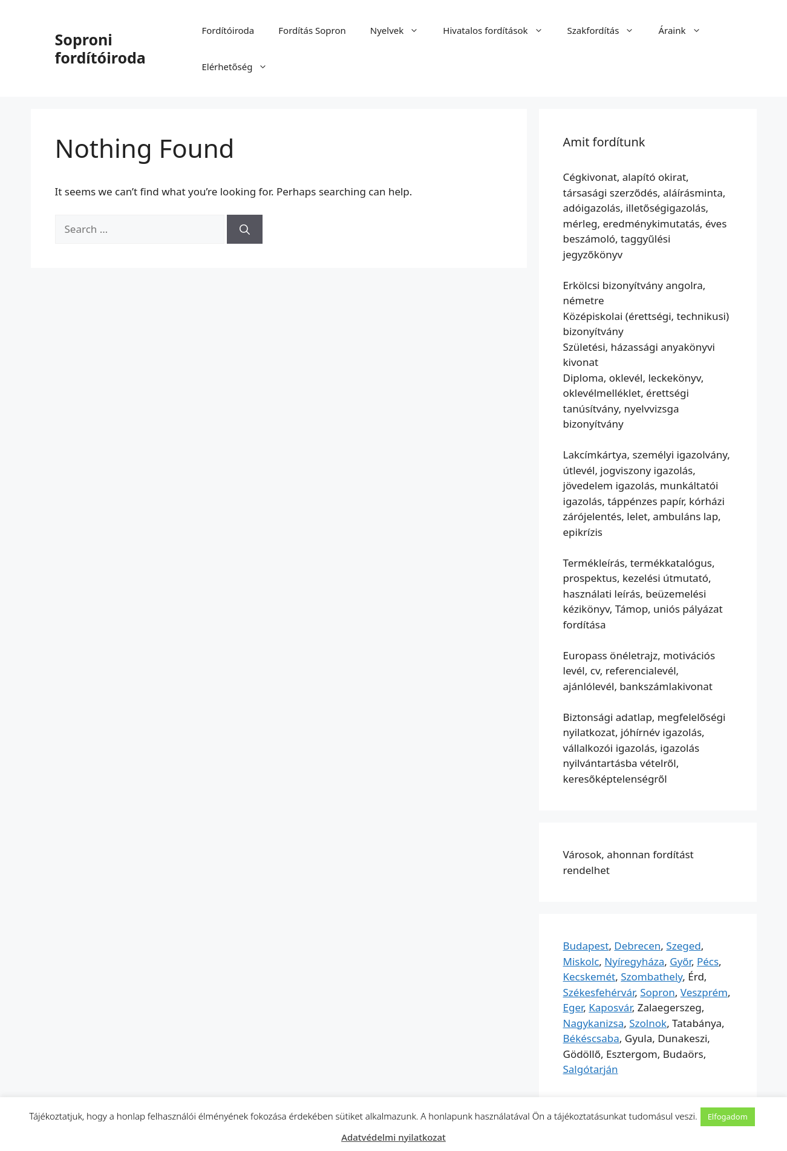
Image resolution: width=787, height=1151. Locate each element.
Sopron (657, 992)
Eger (573, 1007)
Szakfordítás (607, 30)
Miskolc (581, 961)
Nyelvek (400, 30)
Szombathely (651, 976)
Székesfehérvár (599, 992)
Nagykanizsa (593, 1023)
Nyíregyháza (634, 961)
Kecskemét (589, 976)
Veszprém (704, 992)
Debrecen (637, 946)
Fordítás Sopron (312, 30)
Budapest (586, 946)
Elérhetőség (240, 66)
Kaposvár (610, 1007)
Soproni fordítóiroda (100, 48)
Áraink (685, 30)
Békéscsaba (591, 1038)
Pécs (708, 961)
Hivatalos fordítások (499, 30)
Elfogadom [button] (728, 1116)
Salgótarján (590, 1069)
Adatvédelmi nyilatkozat (393, 1137)
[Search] (245, 229)
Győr (680, 961)
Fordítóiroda (227, 30)
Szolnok (648, 1023)
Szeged (683, 946)
